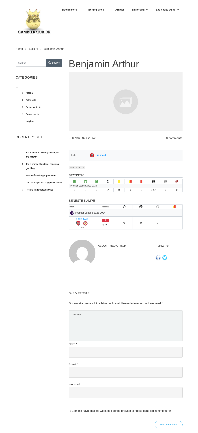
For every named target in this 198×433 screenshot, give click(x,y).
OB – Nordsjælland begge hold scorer (44, 182)
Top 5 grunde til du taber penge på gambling (42, 166)
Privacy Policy (116, 426)
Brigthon (30, 121)
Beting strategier (34, 107)
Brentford (101, 155)
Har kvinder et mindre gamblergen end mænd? (42, 154)
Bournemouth (32, 114)
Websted (74, 376)
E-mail (73, 356)
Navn (73, 336)
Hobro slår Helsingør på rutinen (41, 175)
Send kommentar (168, 416)
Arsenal (29, 93)
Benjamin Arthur (104, 63)
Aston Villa (31, 100)
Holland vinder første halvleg (39, 190)
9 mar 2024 (76, 218)
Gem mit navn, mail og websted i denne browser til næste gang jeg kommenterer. (121, 402)
